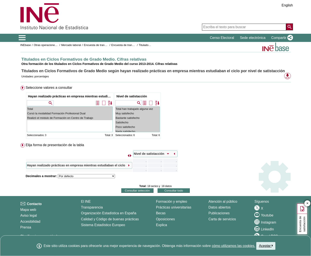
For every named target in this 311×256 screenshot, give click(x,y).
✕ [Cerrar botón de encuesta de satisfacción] (307, 203)
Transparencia (92, 207)
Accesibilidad (30, 221)
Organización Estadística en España (108, 213)
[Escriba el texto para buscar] (244, 27)
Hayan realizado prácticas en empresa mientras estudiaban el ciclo (70, 96)
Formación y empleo (171, 201)
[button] (281, 38)
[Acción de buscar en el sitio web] (289, 26)
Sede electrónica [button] (252, 38)
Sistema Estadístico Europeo (103, 225)
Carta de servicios (222, 219)
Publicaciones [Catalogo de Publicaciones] (219, 213)
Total (69, 109)
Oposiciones (165, 219)
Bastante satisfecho (137, 118)
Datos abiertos (219, 207)
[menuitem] (155, 113)
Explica (161, 225)
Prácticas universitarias (173, 207)
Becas (160, 213)
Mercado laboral (71, 45)
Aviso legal (28, 215)
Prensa (25, 227)
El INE (86, 201)
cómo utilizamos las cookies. (233, 246)
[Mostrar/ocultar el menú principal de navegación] (22, 38)
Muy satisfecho (137, 113)
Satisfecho (137, 122)
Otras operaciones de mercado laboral (57, 45)
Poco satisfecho (137, 127)
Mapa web (28, 210)
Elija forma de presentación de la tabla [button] (55, 145)
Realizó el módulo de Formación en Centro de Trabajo (69, 118)
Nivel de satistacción (131, 96)
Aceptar (266, 246)
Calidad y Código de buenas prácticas (110, 219)
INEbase (25, 45)
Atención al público (222, 201)
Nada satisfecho (137, 131)
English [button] (287, 5)
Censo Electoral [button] (222, 38)
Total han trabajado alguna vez (137, 109)
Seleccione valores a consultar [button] (49, 87)
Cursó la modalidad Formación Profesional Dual (69, 113)
